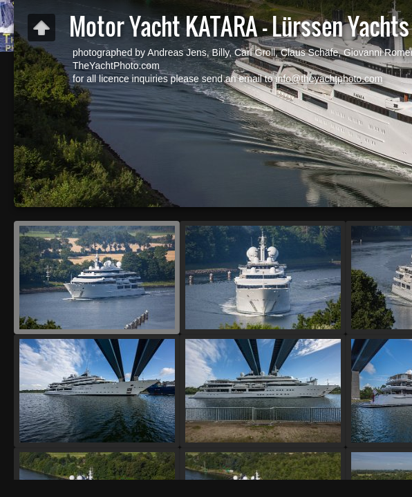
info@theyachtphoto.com (328, 78)
